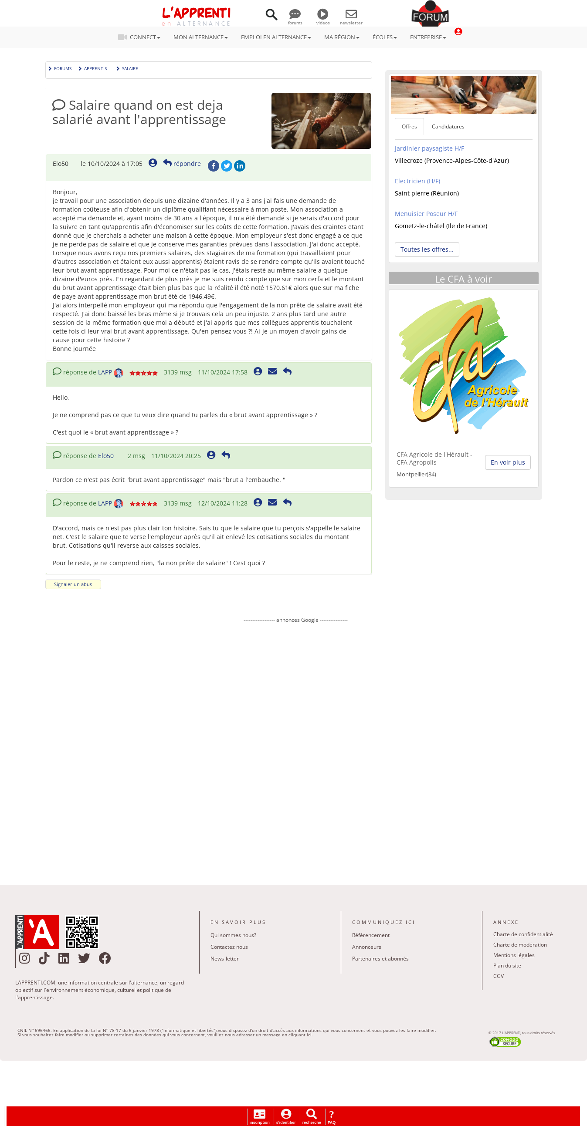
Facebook (213, 166)
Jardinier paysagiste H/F (429, 148)
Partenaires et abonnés (380, 958)
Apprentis (92, 68)
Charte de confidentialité (523, 934)
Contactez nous (229, 947)
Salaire (126, 68)
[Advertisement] (296, 748)
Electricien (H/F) (417, 181)
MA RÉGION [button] (342, 37)
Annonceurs (366, 947)
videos (323, 19)
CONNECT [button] (141, 37)
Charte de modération (520, 944)
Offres (409, 126)
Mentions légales (514, 955)
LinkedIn (239, 166)
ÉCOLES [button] (385, 37)
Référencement (371, 935)
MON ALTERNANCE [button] (200, 37)
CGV (498, 976)
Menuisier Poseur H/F (426, 213)
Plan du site (507, 965)
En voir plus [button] (508, 462)
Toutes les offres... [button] (427, 249)
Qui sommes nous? (233, 935)
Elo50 (106, 456)
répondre (182, 163)
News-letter (224, 958)
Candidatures (448, 126)
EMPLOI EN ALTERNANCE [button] (276, 37)
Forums (59, 68)
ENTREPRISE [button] (428, 37)
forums (295, 19)
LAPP (105, 372)
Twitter (226, 166)
